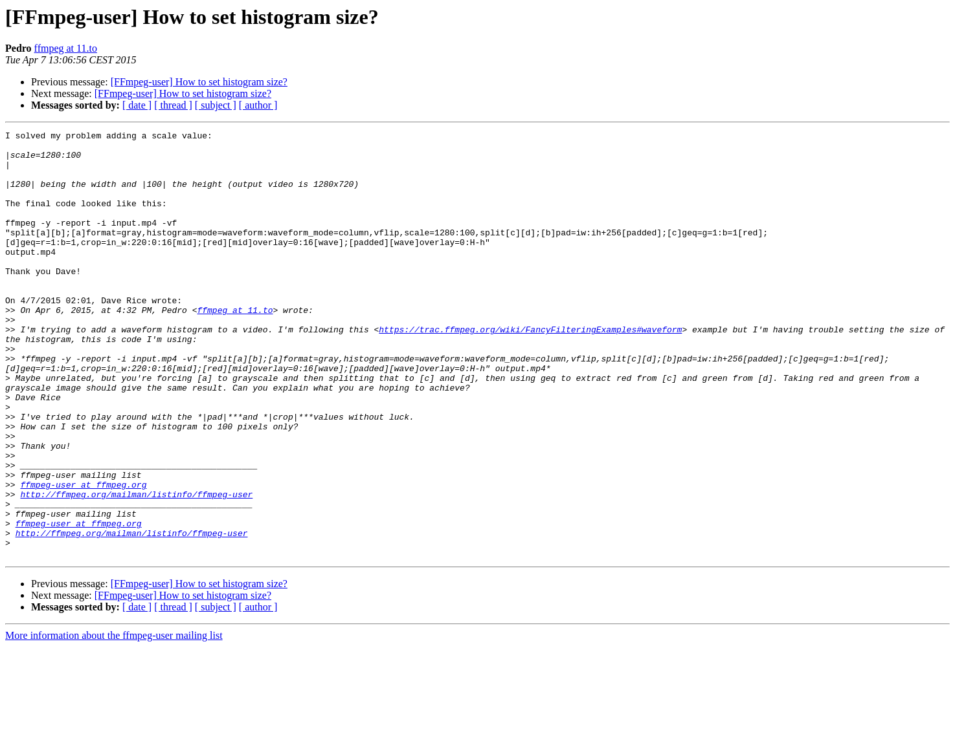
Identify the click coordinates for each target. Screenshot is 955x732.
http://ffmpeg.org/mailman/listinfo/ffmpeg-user (136, 568)
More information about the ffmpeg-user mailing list (114, 720)
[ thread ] (173, 105)
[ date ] (137, 105)
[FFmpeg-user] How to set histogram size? (199, 81)
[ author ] (258, 105)
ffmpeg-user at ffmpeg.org (83, 556)
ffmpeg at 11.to (65, 48)
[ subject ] (215, 105)
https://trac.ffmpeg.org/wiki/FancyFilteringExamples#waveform (530, 370)
